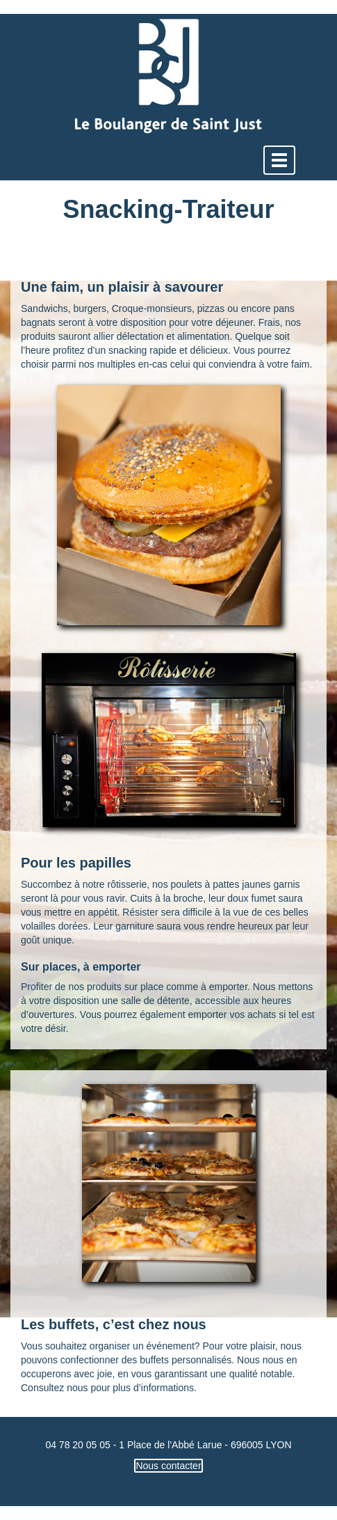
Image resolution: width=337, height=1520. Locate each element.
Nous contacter (168, 1465)
